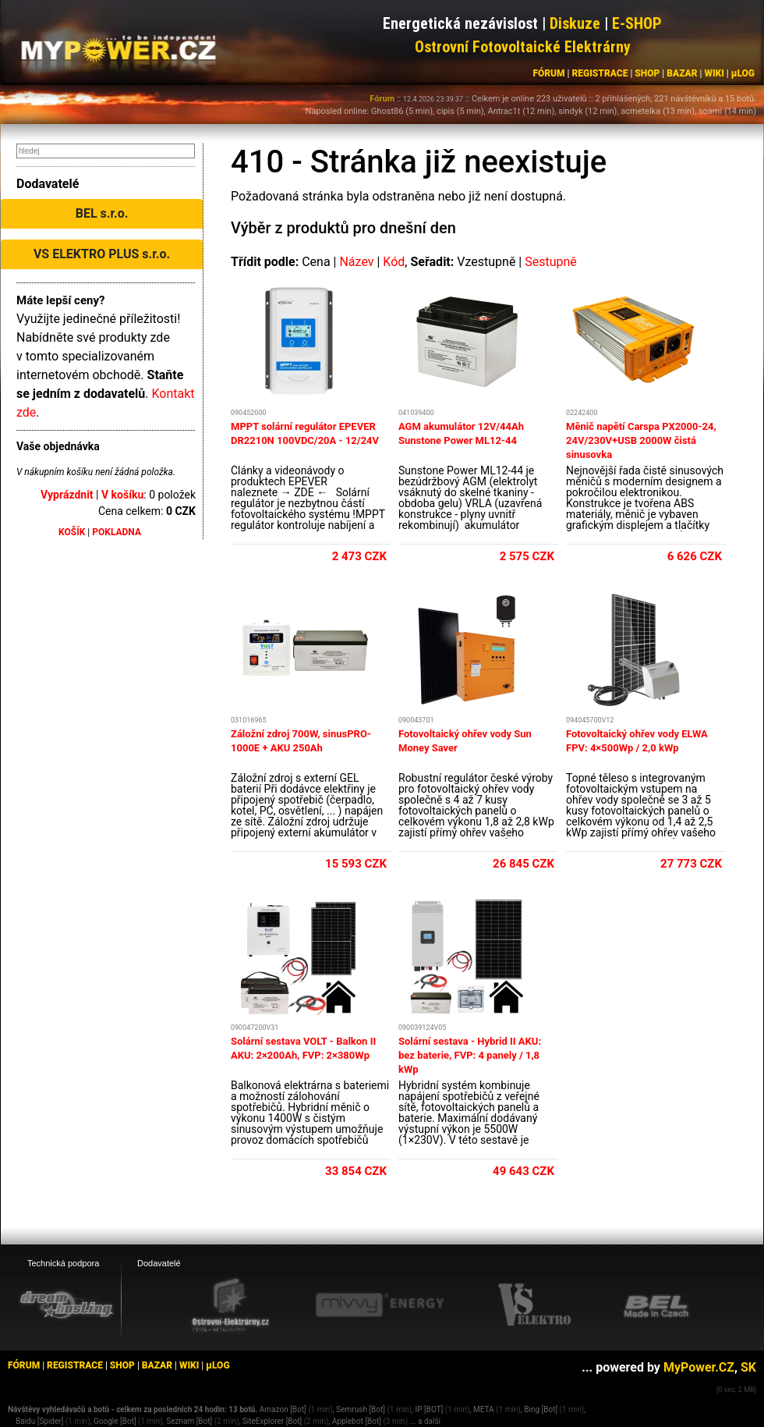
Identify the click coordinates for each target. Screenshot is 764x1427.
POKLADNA (116, 532)
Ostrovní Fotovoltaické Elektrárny (523, 46)
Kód (394, 261)
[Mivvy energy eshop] (380, 1304)
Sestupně (551, 261)
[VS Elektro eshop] (535, 1305)
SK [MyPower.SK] (748, 1367)
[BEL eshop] (656, 1305)
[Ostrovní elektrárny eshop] (231, 1306)
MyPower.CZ (698, 1367)
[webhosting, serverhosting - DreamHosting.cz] (66, 1304)
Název (356, 261)
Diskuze (575, 23)
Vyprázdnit (67, 494)
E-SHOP (637, 23)
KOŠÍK (71, 532)
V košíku (122, 494)
